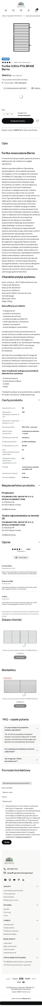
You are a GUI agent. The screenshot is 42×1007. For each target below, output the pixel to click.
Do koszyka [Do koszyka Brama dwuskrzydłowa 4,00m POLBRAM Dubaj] (20, 706)
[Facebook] (5, 880)
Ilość (3, 110)
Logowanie (8, 943)
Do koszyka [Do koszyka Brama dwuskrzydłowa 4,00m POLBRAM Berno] (20, 657)
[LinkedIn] (23, 880)
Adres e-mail (7, 792)
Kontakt (6, 909)
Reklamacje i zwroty (11, 900)
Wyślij (6, 842)
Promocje (7, 912)
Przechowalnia (9, 949)
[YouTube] (14, 880)
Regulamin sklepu (10, 934)
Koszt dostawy (9, 897)
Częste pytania (9, 928)
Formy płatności (9, 894)
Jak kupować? (9, 925)
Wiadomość (7, 801)
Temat (4, 797)
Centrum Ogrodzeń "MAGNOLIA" (12, 16)
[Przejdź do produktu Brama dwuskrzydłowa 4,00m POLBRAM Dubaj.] (20, 686)
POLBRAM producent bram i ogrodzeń (18, 962)
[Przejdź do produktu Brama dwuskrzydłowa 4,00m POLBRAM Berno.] (20, 637)
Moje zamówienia (10, 946)
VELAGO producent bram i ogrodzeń (17, 965)
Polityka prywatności (11, 931)
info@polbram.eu (9, 509)
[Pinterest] (19, 880)
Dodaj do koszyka (18, 121)
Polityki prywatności (23, 837)
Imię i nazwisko (7, 788)
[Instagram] (10, 880)
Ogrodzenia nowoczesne (33, 16)
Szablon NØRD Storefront (20, 992)
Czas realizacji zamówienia (13, 891)
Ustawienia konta (10, 953)
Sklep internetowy (20, 998)
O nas (6, 915)
